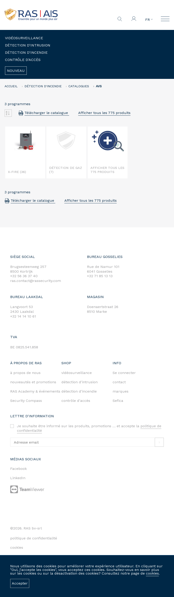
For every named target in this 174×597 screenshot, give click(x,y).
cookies (152, 573)
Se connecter (124, 373)
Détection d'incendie (26, 52)
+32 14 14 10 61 (23, 316)
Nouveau (16, 70)
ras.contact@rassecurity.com (35, 281)
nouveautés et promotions (33, 382)
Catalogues (78, 86)
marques (120, 391)
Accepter (20, 583)
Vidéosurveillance (24, 38)
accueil (11, 86)
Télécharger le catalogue (46, 113)
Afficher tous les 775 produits (104, 113)
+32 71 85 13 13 (100, 276)
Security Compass (26, 400)
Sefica (118, 400)
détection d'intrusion (79, 382)
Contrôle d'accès (23, 60)
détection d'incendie (79, 391)
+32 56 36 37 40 (24, 276)
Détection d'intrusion (27, 45)
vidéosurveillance (76, 373)
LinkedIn (17, 478)
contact (119, 382)
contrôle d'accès (75, 400)
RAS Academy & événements (35, 391)
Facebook (18, 468)
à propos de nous (25, 373)
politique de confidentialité (33, 538)
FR (149, 20)
